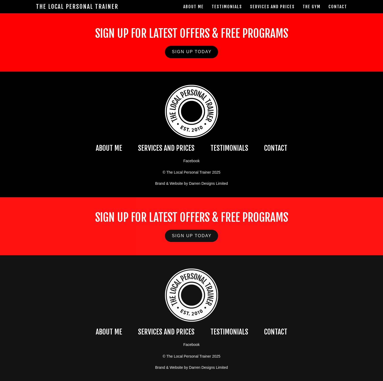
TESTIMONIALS (229, 148)
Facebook (191, 161)
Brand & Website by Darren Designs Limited (191, 183)
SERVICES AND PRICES (166, 148)
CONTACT (275, 148)
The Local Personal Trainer (77, 7)
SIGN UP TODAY (191, 51)
